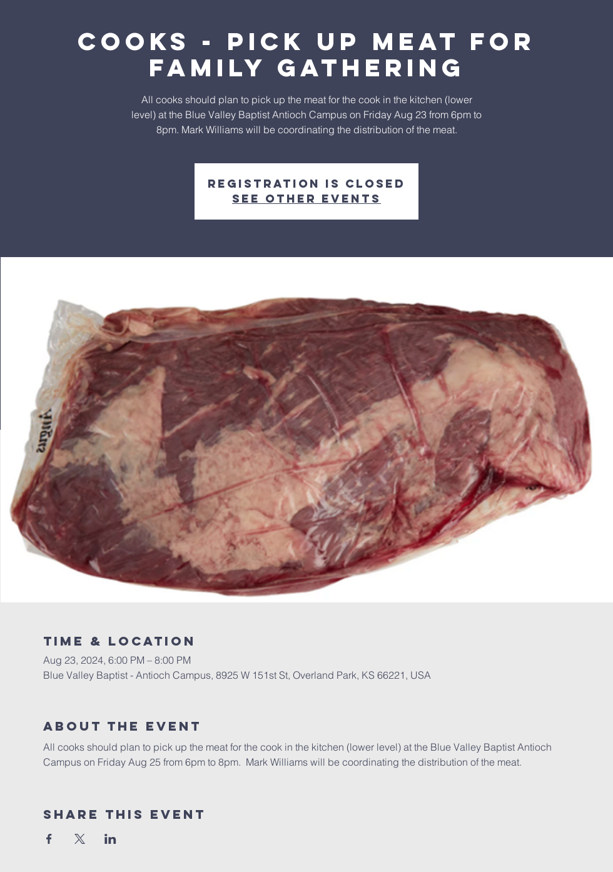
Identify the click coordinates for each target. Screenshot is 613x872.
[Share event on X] (80, 839)
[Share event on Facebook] (49, 839)
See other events (306, 198)
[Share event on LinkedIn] (110, 839)
